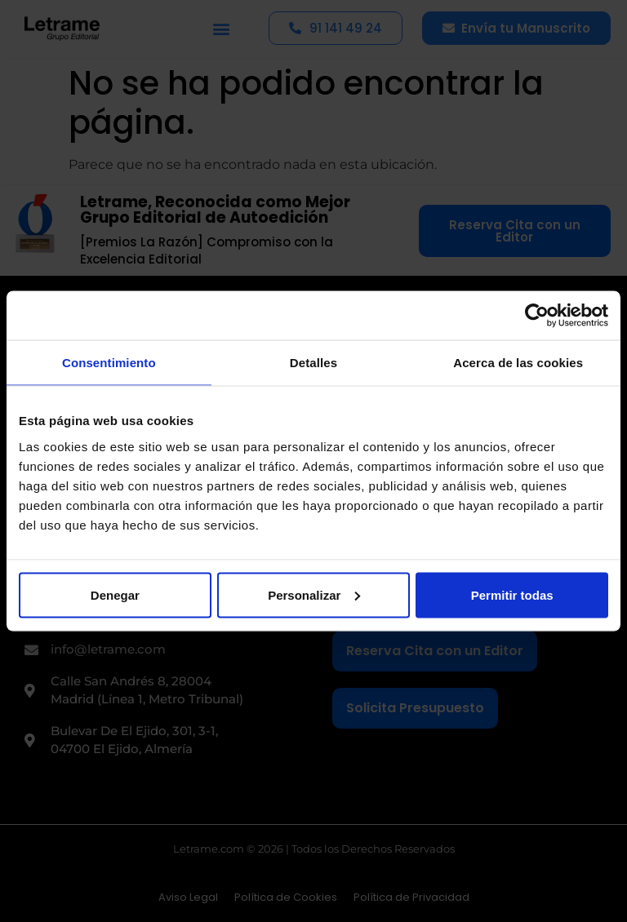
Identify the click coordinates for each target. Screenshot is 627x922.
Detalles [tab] (313, 363)
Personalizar (314, 594)
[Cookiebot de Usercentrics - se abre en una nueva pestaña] (536, 316)
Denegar (115, 594)
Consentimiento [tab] (109, 363)
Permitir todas (512, 594)
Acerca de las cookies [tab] (518, 363)
